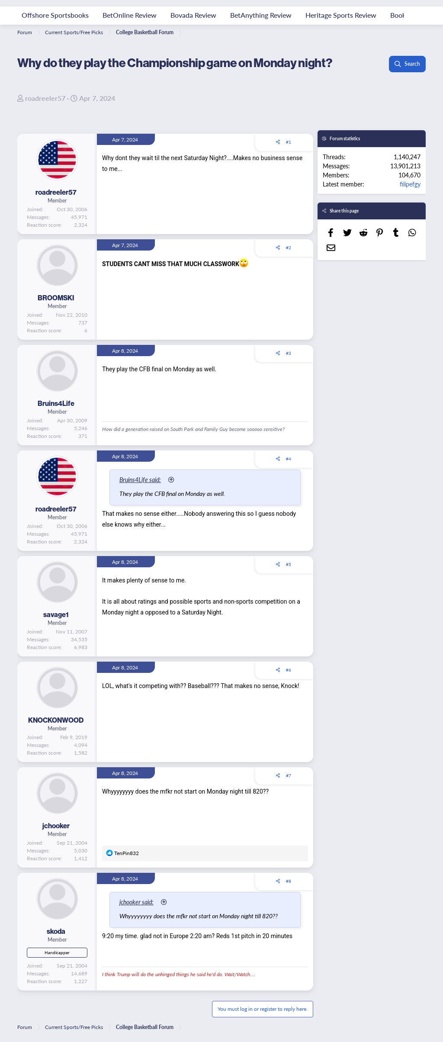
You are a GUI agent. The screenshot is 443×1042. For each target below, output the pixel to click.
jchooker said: (139, 901)
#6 (288, 670)
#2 (288, 247)
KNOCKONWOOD (55, 720)
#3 (288, 353)
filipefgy (410, 184)
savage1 (56, 614)
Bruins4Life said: (143, 479)
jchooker (56, 825)
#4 (288, 459)
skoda (56, 931)
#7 (288, 775)
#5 (288, 564)
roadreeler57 (45, 98)
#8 (288, 881)
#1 (288, 142)
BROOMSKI (56, 297)
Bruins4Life (56, 403)
